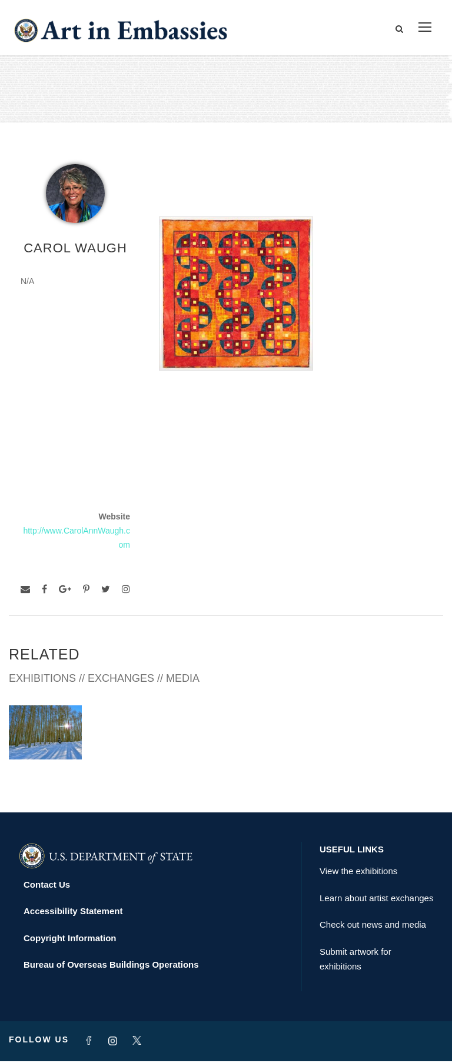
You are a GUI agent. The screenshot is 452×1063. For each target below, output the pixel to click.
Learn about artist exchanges (376, 900)
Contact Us (47, 886)
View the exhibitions (358, 873)
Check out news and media (373, 926)
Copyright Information (70, 940)
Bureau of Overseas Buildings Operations (111, 966)
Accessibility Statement (73, 913)
